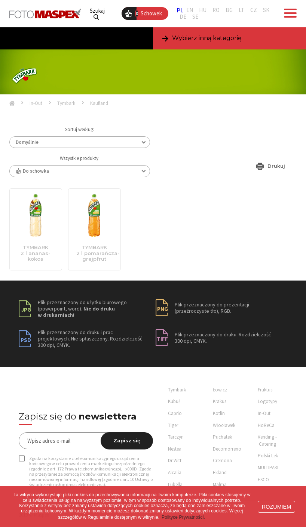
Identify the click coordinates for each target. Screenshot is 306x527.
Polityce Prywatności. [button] (183, 517)
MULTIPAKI (268, 467)
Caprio (175, 413)
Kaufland (99, 103)
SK (266, 10)
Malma (220, 484)
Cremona (222, 460)
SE (195, 16)
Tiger (173, 425)
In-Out (36, 103)
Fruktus (265, 390)
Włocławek (224, 425)
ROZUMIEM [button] (276, 507)
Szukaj (97, 13)
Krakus (219, 401)
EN (189, 10)
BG (229, 10)
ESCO (263, 479)
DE (183, 16)
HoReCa (266, 425)
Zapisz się (126, 440)
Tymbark (66, 103)
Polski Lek (268, 455)
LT (241, 10)
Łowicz (220, 390)
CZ (253, 10)
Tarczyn (176, 437)
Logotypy (267, 401)
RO (216, 10)
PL (180, 10)
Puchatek (222, 437)
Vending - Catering (267, 440)
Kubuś (174, 401)
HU (202, 10)
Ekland (220, 472)
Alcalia (174, 472)
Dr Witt (174, 460)
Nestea (174, 449)
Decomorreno (227, 449)
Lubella (175, 484)
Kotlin (219, 413)
